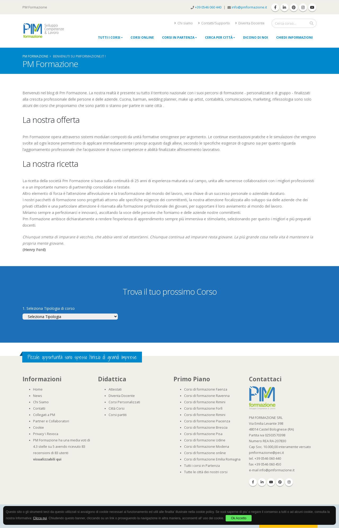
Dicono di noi (255, 37)
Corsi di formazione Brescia (206, 427)
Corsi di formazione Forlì (203, 408)
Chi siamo (183, 23)
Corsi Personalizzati (124, 402)
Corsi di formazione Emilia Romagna (212, 459)
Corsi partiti (118, 415)
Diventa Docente (250, 23)
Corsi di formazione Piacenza (207, 421)
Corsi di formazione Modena (206, 446)
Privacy (38, 434)
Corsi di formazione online (205, 453)
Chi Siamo (41, 402)
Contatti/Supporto (214, 23)
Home (38, 389)
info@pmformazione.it (249, 7)
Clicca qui (40, 518)
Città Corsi (116, 408)
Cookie (38, 427)
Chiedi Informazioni (294, 37)
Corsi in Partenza (178, 37)
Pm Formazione (35, 56)
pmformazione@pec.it (266, 452)
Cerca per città (219, 37)
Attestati (115, 389)
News (37, 395)
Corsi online (142, 37)
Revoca (52, 434)
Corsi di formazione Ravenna (207, 395)
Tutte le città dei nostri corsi (206, 472)
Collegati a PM (44, 415)
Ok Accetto (238, 518)
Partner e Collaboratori (51, 421)
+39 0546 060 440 (208, 7)
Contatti (39, 408)
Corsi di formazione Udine (204, 440)
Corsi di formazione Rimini (204, 402)
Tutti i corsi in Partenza (202, 465)
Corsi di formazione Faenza (205, 389)
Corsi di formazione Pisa (203, 434)
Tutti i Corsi (109, 37)
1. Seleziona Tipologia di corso (49, 308)
